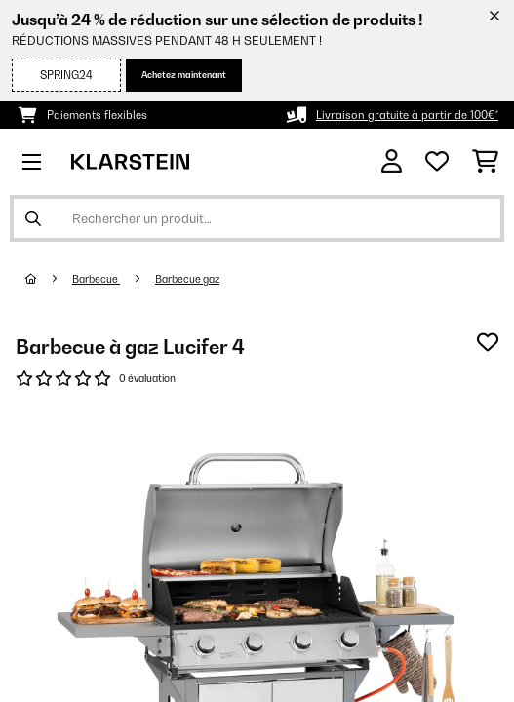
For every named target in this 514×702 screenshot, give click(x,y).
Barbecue (96, 279)
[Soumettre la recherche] (33, 218)
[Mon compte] (391, 161)
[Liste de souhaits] (437, 161)
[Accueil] (48, 279)
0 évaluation (147, 378)
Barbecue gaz (187, 279)
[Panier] (485, 161)
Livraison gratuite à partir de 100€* (407, 115)
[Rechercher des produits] (257, 218)
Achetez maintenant (183, 74)
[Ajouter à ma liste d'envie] (487, 342)
